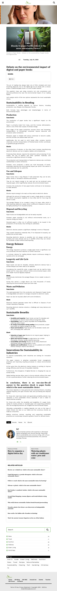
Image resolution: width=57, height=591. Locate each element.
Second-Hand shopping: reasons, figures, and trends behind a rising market (27, 496)
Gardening (35, 565)
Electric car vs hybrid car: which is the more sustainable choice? (26, 469)
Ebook (30, 422)
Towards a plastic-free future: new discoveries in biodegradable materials (26, 507)
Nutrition (11, 542)
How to (9, 559)
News (28, 43)
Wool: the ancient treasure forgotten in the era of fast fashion (26, 518)
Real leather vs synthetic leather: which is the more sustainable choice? (26, 490)
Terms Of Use (14, 587)
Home (10, 579)
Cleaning (22, 565)
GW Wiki (24, 579)
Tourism (47, 579)
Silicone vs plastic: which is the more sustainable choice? (24, 485)
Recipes (22, 562)
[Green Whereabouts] (28, 3)
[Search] (25, 530)
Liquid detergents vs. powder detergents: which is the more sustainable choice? (25, 475)
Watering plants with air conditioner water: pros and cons (40, 453)
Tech (28, 565)
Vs (25, 422)
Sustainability (12, 565)
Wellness (11, 544)
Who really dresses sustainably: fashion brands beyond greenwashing (28, 502)
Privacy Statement (24, 587)
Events (41, 579)
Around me (33, 579)
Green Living (12, 547)
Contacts (20, 581)
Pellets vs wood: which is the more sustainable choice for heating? (27, 480)
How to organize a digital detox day (17, 451)
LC (19, 59)
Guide (16, 559)
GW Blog (17, 579)
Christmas (44, 565)
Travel (10, 539)
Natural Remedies (33, 562)
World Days (11, 550)
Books (14, 422)
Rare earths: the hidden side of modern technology (22, 513)
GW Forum (11, 581)
